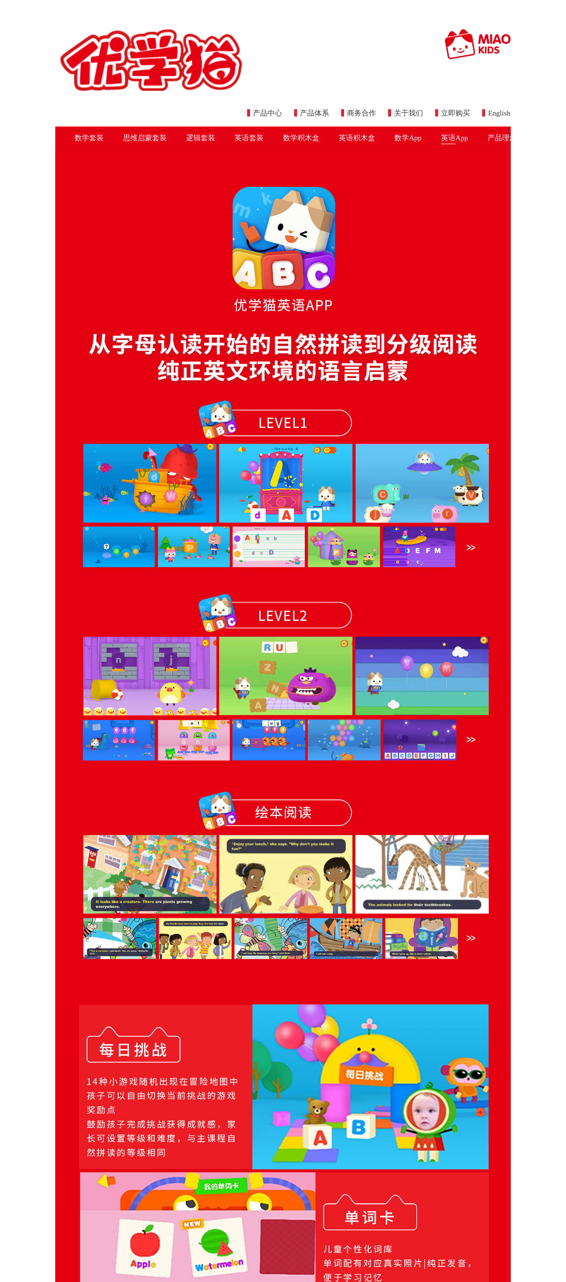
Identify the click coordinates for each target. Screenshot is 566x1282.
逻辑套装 (200, 138)
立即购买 (452, 113)
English (496, 113)
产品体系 (311, 113)
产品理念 (502, 138)
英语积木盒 (357, 138)
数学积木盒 (301, 138)
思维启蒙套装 (145, 138)
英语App (454, 139)
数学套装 (89, 138)
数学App (408, 138)
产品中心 (264, 113)
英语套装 (249, 138)
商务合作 (358, 113)
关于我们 (405, 113)
